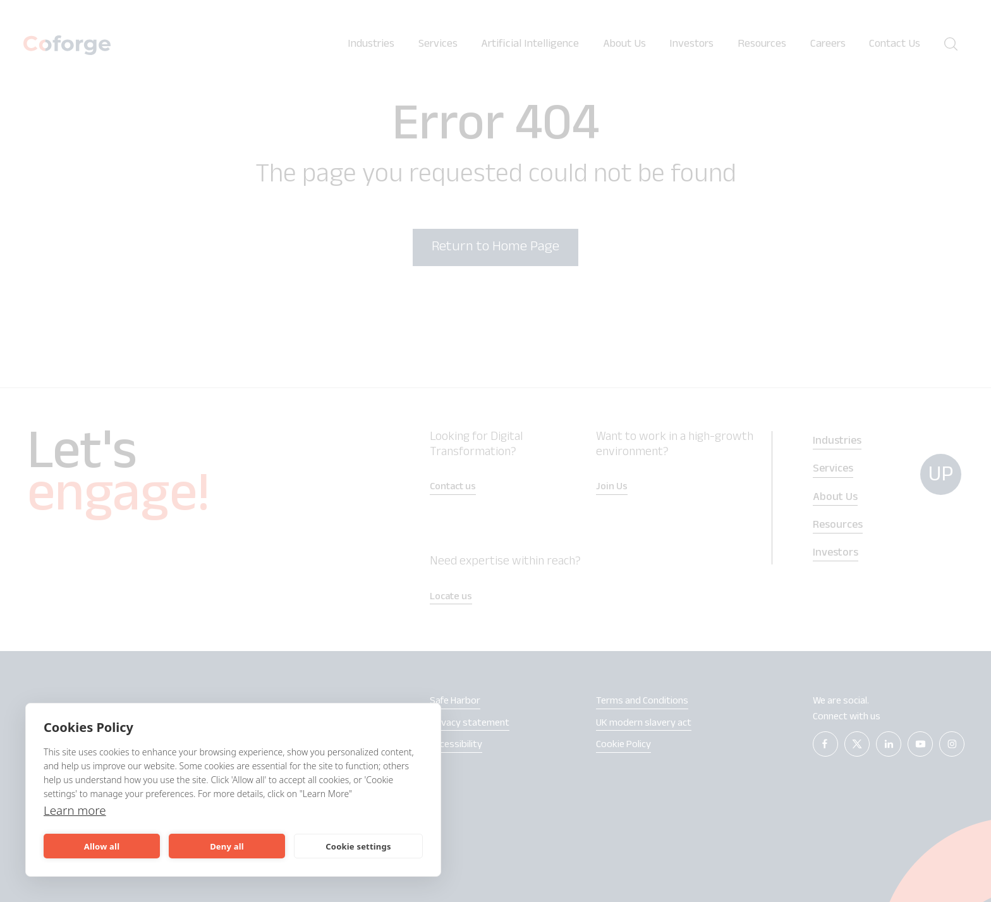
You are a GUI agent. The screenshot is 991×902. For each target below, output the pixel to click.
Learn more (77, 810)
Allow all (101, 846)
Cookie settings (358, 846)
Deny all (227, 846)
